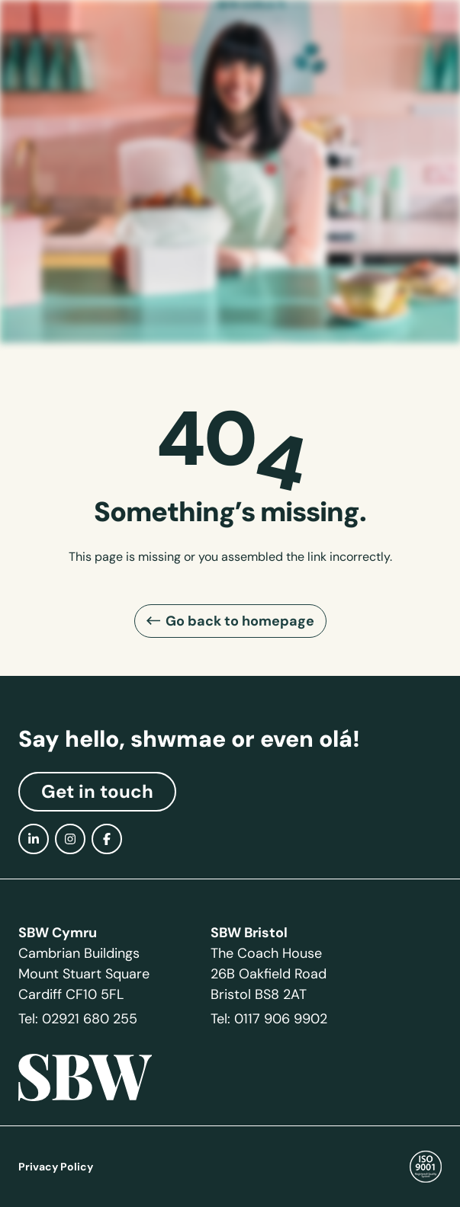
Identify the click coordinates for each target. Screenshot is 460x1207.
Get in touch (97, 791)
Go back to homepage (240, 620)
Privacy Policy (55, 1166)
